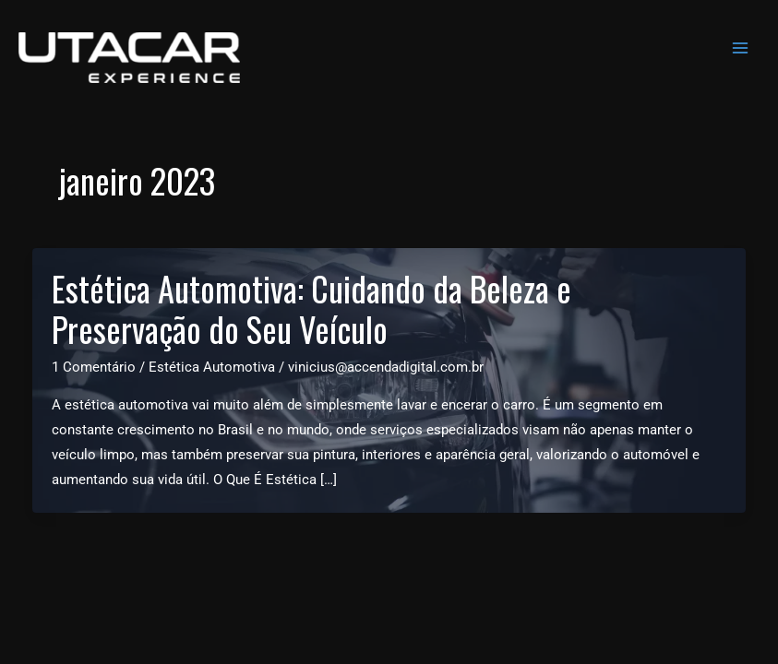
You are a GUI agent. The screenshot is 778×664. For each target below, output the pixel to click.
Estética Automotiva (212, 367)
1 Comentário (94, 367)
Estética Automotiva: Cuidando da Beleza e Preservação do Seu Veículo (311, 309)
